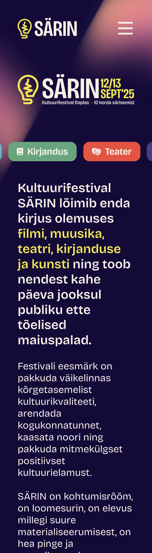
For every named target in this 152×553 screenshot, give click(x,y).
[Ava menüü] (125, 28)
